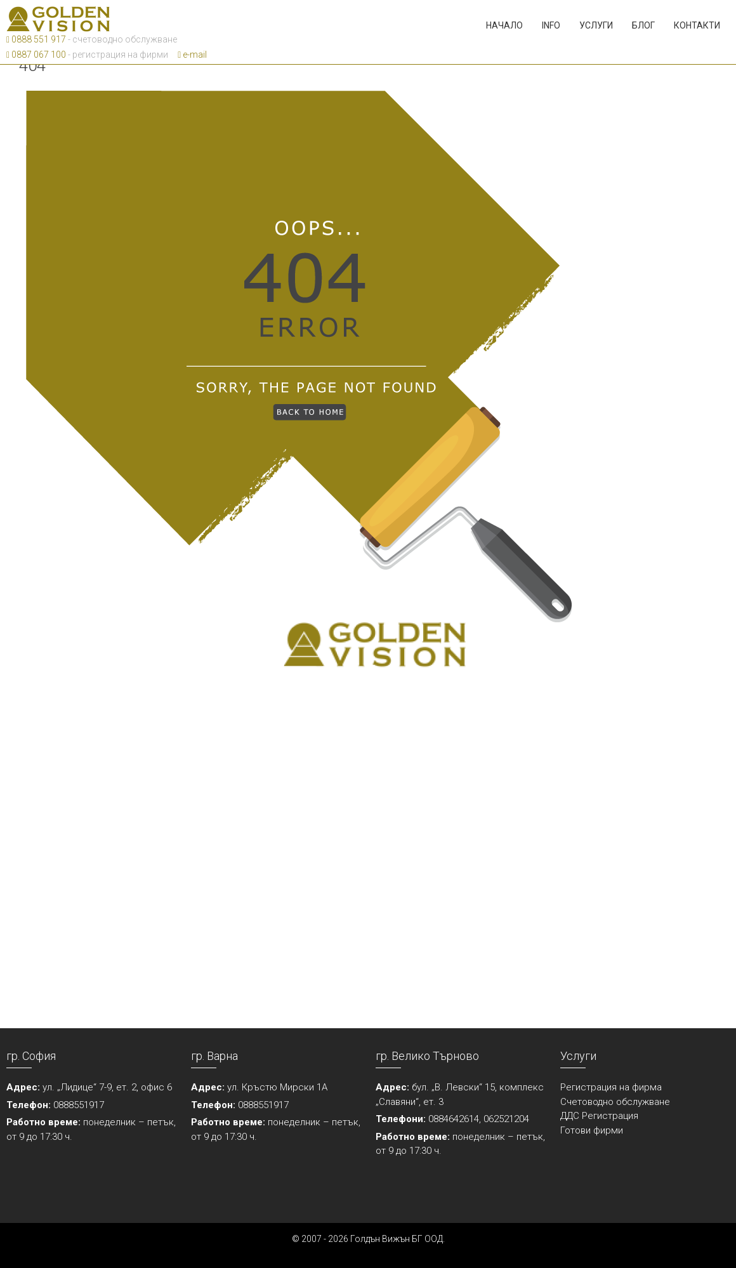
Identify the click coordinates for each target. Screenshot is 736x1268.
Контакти (697, 25)
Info (551, 25)
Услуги (596, 25)
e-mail (192, 54)
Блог (643, 25)
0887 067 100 (36, 54)
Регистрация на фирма (611, 1087)
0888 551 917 (36, 39)
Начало (504, 25)
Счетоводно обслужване (615, 1102)
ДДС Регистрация (599, 1115)
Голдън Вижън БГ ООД (396, 1239)
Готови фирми (591, 1130)
